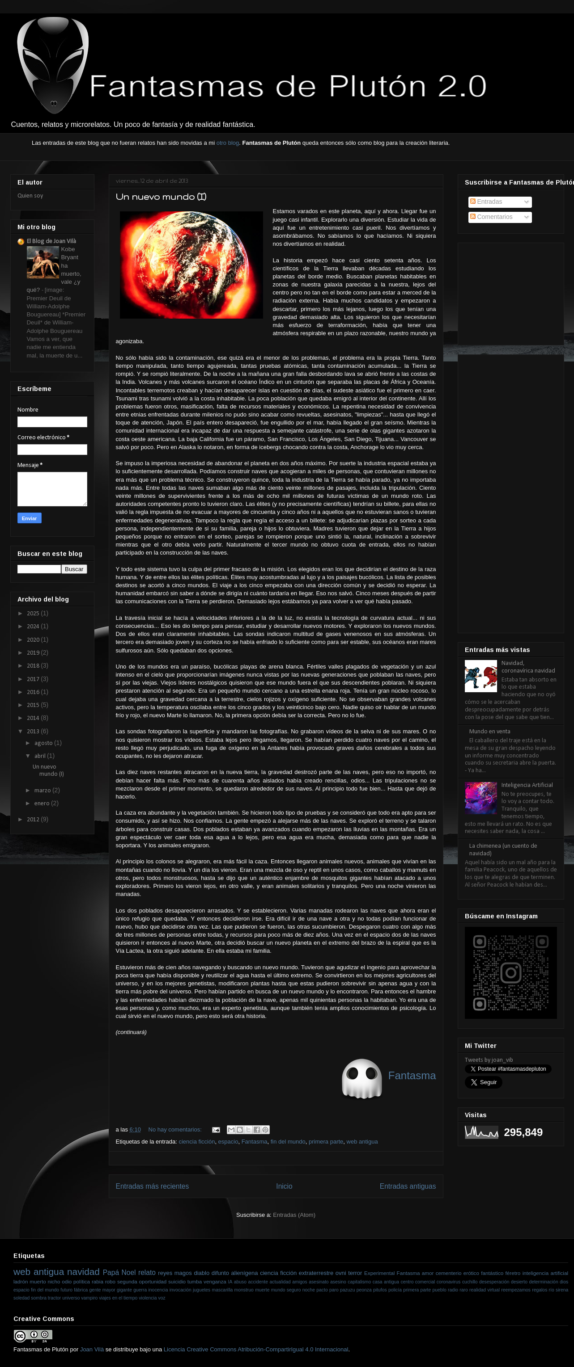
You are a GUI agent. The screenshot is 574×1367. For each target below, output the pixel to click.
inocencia (158, 1289)
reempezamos (516, 1289)
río (551, 1289)
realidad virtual (484, 1289)
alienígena (244, 1273)
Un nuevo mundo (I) (161, 197)
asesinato (318, 1281)
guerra (140, 1289)
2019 (34, 653)
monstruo (244, 1289)
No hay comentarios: (176, 1129)
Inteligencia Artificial (527, 785)
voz (162, 1297)
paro (334, 1289)
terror (355, 1273)
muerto (38, 1281)
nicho (53, 1281)
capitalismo (359, 1281)
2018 (34, 666)
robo (110, 1281)
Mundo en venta (489, 731)
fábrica (81, 1289)
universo (71, 1297)
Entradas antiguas (408, 1186)
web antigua (362, 1141)
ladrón (20, 1281)
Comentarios (491, 216)
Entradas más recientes (152, 1186)
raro (463, 1289)
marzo (43, 790)
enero (42, 803)
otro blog (228, 142)
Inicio (284, 1186)
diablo (201, 1273)
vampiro (89, 1297)
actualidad (279, 1281)
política (81, 1281)
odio (67, 1281)
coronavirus (449, 1281)
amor (428, 1273)
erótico (471, 1273)
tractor (54, 1297)
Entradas (486, 201)
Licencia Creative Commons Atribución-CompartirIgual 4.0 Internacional (256, 1349)
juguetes (201, 1289)
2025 (34, 613)
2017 (34, 679)
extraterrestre (316, 1273)
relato (147, 1272)
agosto (44, 743)
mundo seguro (286, 1289)
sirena (562, 1289)
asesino (338, 1281)
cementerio (449, 1273)
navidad (83, 1271)
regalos (539, 1289)
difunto (220, 1273)
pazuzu (347, 1289)
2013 (34, 731)
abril (40, 756)
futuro (66, 1289)
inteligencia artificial (545, 1273)
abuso (240, 1281)
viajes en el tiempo (118, 1297)
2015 (34, 705)
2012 (34, 819)
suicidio (177, 1281)
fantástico (492, 1273)
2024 (34, 626)
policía (395, 1289)
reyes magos (174, 1273)
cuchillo (470, 1281)
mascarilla (222, 1289)
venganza (215, 1281)
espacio (228, 1141)
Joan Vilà (92, 1349)
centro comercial (418, 1281)
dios (564, 1281)
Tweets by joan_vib (489, 1060)
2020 (34, 640)
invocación (180, 1289)
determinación (543, 1281)
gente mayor (102, 1289)
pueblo (439, 1289)
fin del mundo (288, 1141)
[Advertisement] (509, 291)
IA (230, 1281)
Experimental (379, 1273)
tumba (194, 1281)
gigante (124, 1289)
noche (308, 1289)
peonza (364, 1289)
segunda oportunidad (141, 1281)
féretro (513, 1273)
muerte (262, 1289)
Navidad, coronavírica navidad (528, 667)
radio (453, 1289)
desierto (519, 1281)
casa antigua (386, 1281)
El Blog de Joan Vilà (51, 241)
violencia (148, 1297)
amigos (299, 1281)
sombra (39, 1297)
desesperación (494, 1281)
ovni (341, 1273)
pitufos (380, 1289)
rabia (97, 1281)
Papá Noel (119, 1272)
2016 (34, 692)
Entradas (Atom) (294, 1214)
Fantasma (255, 1141)
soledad (21, 1297)
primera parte (326, 1141)
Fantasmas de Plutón (40, 1349)
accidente (258, 1281)
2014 (34, 718)
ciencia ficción (197, 1141)
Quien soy (30, 196)
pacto (321, 1289)
